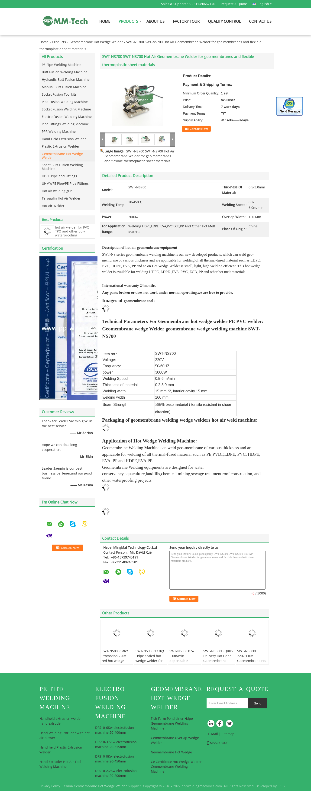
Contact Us (260, 21)
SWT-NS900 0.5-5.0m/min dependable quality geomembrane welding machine (182, 663)
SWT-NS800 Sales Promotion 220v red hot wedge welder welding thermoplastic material (115, 663)
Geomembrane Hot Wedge (171, 752)
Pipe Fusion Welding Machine (65, 102)
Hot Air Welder (53, 206)
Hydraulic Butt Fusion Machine (66, 80)
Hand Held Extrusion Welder (64, 139)
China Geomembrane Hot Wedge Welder (95, 786)
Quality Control (224, 21)
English (265, 4)
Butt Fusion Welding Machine (64, 72)
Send (257, 703)
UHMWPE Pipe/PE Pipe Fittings (65, 184)
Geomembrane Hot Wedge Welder (96, 42)
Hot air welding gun (57, 191)
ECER (281, 786)
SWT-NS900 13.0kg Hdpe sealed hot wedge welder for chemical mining (150, 658)
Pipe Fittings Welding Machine (65, 124)
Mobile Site (217, 743)
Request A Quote (234, 4)
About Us (155, 21)
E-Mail (213, 734)
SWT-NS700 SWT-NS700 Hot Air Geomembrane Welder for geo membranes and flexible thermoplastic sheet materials (139, 156)
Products (128, 21)
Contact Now (199, 129)
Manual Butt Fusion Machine (64, 87)
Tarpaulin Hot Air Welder (61, 198)
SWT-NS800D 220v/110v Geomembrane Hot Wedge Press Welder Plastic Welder (252, 663)
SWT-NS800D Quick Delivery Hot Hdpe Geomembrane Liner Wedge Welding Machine (218, 661)
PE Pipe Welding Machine (61, 65)
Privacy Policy (49, 786)
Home (104, 21)
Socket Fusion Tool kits (59, 95)
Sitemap (228, 734)
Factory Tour (186, 21)
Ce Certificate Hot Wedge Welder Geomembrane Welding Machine (176, 767)
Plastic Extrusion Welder (60, 147)
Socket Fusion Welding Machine (66, 109)
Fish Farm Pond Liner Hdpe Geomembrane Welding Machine (172, 723)
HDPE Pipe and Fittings (59, 176)
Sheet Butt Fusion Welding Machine (62, 167)
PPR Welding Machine (59, 132)
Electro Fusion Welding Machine (67, 117)
